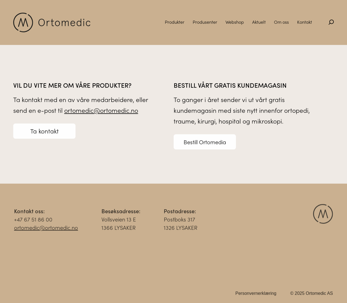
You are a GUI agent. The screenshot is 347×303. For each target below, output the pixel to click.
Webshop (234, 22)
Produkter (174, 22)
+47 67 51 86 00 (33, 221)
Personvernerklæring (255, 295)
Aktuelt (259, 22)
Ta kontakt (44, 131)
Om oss (281, 22)
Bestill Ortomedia (205, 142)
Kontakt (304, 22)
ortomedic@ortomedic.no (101, 110)
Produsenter (205, 22)
